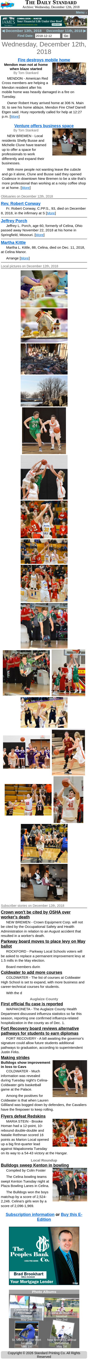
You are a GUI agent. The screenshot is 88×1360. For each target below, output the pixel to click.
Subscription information (30, 1214)
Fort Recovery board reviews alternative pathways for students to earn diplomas (40, 1031)
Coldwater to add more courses (31, 972)
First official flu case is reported (32, 1004)
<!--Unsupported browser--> (44, 1319)
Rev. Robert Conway (21, 203)
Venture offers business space (44, 126)
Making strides (15, 1057)
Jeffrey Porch (14, 221)
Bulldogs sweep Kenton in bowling (35, 1165)
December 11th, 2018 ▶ (66, 31)
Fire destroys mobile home (44, 60)
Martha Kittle (13, 242)
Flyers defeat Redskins (23, 1116)
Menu (81, 12)
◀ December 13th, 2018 (22, 31)
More (15, 116)
